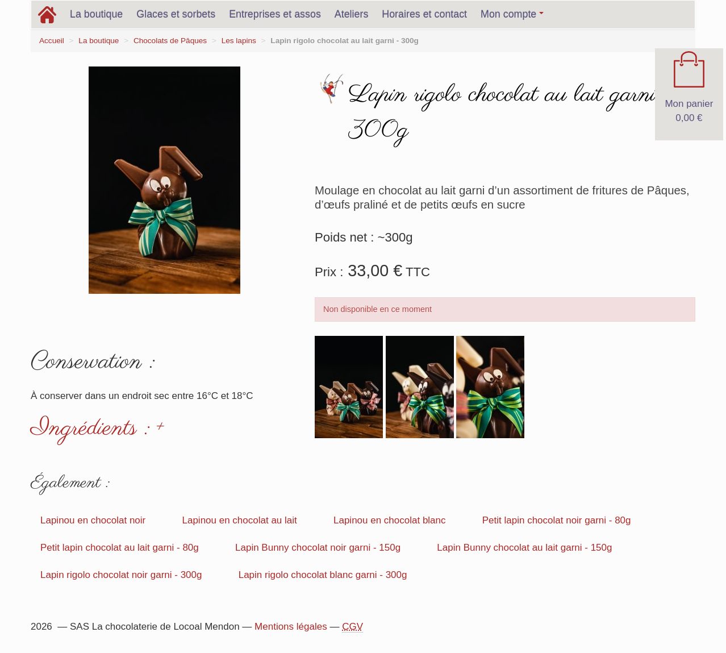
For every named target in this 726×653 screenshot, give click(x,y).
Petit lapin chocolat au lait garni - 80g (119, 547)
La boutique (96, 14)
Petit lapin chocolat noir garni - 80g (556, 520)
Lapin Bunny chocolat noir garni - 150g (317, 547)
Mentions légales (290, 626)
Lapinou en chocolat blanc (389, 520)
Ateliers (352, 14)
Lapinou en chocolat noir (92, 520)
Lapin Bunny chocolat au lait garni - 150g (524, 547)
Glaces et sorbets (175, 14)
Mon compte (512, 14)
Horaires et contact (424, 14)
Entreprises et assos (275, 14)
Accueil (51, 40)
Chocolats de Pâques (170, 40)
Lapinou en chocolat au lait (239, 520)
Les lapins (239, 40)
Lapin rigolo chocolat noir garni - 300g (121, 574)
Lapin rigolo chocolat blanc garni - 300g (323, 574)
